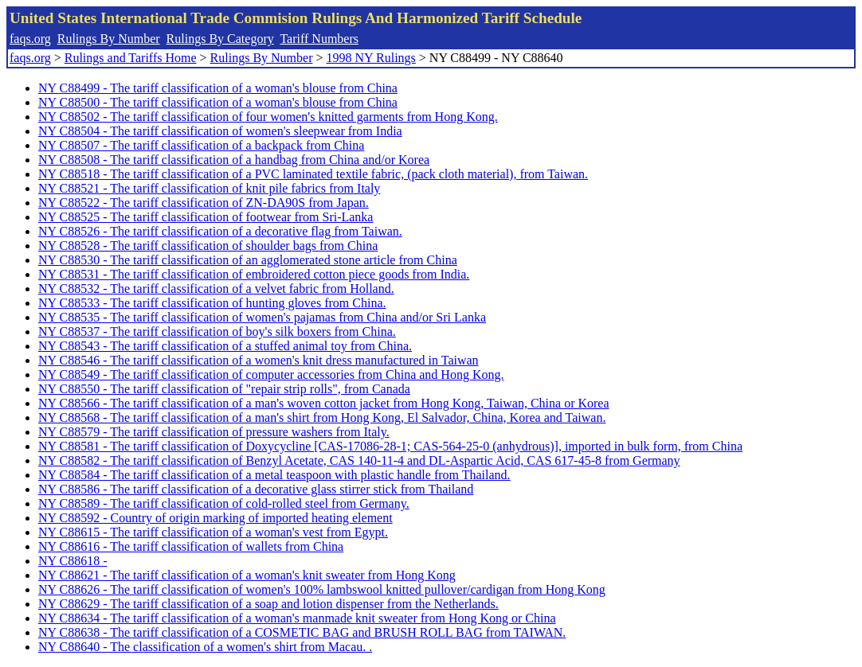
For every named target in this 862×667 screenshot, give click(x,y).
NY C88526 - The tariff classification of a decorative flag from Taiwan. (220, 231)
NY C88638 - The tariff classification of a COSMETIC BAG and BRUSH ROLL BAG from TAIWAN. (302, 632)
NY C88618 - (73, 561)
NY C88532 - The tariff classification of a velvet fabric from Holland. (216, 288)
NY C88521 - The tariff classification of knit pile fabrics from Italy (209, 188)
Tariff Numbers (319, 38)
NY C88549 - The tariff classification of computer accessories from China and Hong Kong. (270, 374)
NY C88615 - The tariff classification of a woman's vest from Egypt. (213, 532)
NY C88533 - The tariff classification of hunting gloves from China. (212, 303)
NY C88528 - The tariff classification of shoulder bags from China (208, 245)
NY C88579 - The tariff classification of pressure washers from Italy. (214, 432)
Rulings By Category (220, 38)
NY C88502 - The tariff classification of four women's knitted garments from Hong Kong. (268, 116)
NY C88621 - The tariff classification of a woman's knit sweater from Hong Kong (247, 575)
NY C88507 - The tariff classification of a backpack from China (201, 145)
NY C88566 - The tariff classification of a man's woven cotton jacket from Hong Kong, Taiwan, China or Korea (323, 403)
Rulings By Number (108, 38)
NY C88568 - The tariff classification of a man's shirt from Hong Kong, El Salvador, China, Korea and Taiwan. (321, 417)
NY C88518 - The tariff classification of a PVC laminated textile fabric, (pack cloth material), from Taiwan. (313, 174)
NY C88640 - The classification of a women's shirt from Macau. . (205, 646)
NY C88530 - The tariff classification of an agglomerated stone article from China (247, 260)
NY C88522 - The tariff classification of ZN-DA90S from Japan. (203, 202)
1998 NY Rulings (371, 57)
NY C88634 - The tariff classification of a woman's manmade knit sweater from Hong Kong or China (297, 618)
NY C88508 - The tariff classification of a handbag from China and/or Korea (233, 159)
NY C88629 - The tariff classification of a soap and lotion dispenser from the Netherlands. (268, 603)
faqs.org (30, 38)
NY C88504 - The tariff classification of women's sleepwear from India (220, 131)
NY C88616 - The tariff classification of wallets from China (190, 546)
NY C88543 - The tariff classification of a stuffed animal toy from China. (225, 346)
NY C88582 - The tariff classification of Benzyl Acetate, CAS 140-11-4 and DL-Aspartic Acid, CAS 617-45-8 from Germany (359, 460)
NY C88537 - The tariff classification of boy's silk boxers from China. (217, 331)
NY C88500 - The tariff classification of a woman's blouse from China (218, 102)
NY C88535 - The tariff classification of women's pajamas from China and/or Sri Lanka (262, 317)
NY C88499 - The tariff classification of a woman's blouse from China (218, 88)
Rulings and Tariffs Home (131, 57)
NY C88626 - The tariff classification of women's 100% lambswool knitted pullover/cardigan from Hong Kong (321, 589)
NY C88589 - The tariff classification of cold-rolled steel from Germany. (223, 503)
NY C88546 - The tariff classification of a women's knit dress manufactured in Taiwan (258, 360)
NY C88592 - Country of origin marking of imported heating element (215, 518)
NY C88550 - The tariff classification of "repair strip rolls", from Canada (224, 389)
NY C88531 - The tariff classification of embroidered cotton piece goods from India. (253, 274)
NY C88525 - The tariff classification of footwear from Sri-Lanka (205, 217)
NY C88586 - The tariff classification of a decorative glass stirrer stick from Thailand (255, 489)
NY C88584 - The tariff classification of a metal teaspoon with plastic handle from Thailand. (274, 475)
